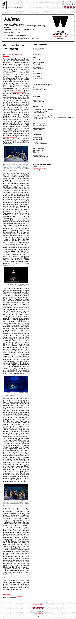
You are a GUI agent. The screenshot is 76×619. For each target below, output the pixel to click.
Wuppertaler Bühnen (60, 36)
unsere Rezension (18, 92)
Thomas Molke (9, 54)
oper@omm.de (39, 613)
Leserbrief (19, 596)
